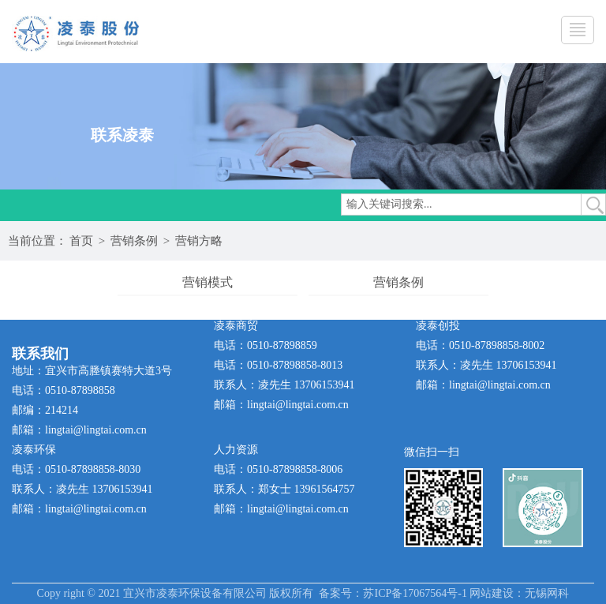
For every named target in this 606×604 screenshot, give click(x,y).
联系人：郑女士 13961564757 (284, 489)
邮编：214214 (45, 410)
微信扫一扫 (431, 452)
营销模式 (207, 282)
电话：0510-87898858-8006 (278, 469)
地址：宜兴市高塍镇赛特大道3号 (92, 371)
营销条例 (134, 240)
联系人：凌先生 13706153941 (284, 385)
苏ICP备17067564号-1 (414, 593)
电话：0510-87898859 (265, 345)
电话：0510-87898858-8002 (480, 345)
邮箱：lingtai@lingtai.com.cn (79, 430)
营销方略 (199, 240)
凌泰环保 (34, 450)
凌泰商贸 (236, 326)
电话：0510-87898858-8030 (76, 469)
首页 (81, 240)
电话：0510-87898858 (63, 390)
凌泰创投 (438, 326)
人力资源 (236, 450)
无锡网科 (547, 593)
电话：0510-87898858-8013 (278, 365)
